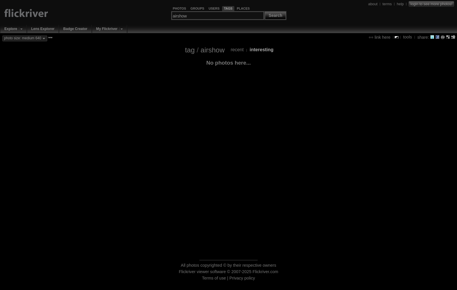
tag (190, 50)
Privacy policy (242, 278)
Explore (10, 29)
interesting (262, 49)
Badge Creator (75, 29)
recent (237, 49)
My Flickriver (106, 29)
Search (275, 15)
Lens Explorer (43, 29)
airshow (213, 50)
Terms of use (214, 278)
